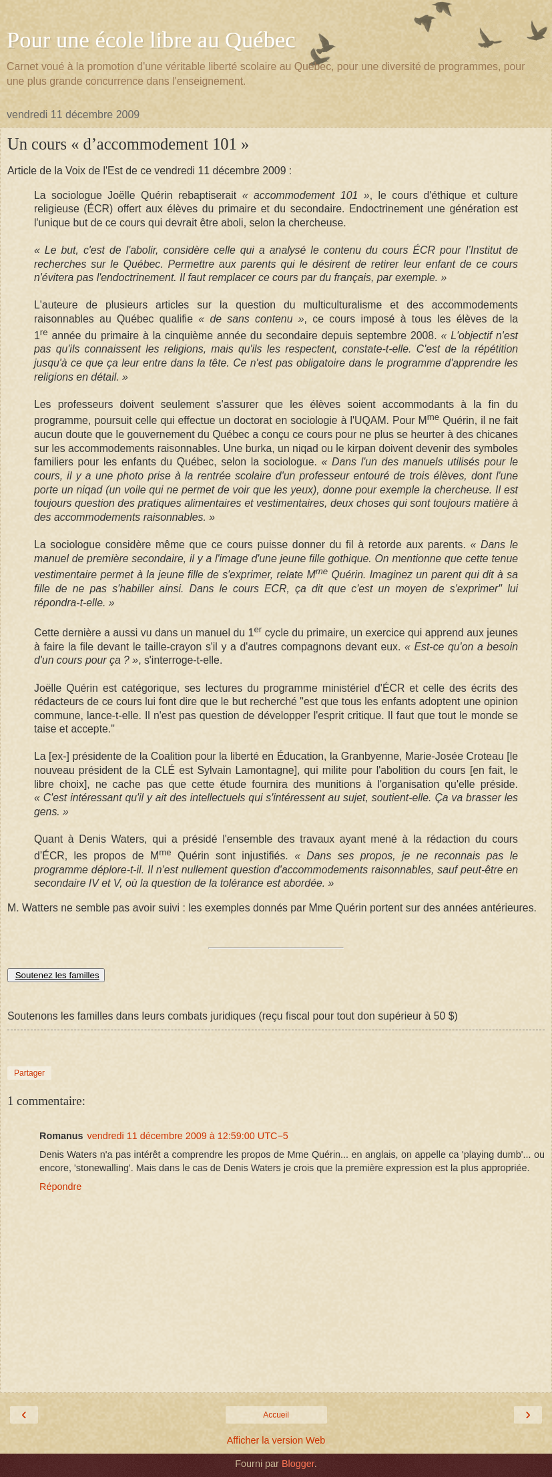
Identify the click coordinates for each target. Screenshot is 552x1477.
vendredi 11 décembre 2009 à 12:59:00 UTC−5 (187, 1135)
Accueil (276, 1415)
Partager (29, 1073)
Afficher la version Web (276, 1440)
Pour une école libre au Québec (151, 39)
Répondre (60, 1186)
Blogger (298, 1463)
